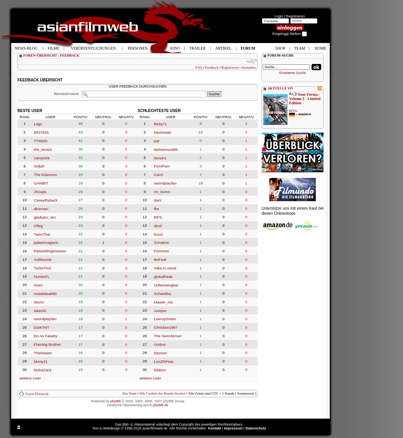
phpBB (115, 401)
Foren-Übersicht (37, 394)
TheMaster (43, 353)
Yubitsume (43, 259)
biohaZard (42, 370)
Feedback (211, 67)
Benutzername (66, 93)
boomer (160, 353)
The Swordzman (168, 336)
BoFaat (160, 259)
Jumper (160, 310)
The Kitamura (45, 174)
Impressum (233, 428)
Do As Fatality (45, 336)
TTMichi (40, 141)
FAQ (198, 67)
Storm (39, 302)
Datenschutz (255, 428)
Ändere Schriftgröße (252, 60)
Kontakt (214, 428)
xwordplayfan (45, 319)
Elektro (160, 370)
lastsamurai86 (165, 149)
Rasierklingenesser (50, 251)
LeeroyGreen (165, 319)
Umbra (159, 344)
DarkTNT (41, 327)
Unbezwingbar (166, 285)
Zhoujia (40, 192)
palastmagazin (46, 242)
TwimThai (42, 234)
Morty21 (41, 361)
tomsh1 (160, 157)
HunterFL (42, 276)
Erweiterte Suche (292, 73)
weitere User (30, 378)
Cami (158, 174)
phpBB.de (161, 405)
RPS (158, 217)
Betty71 (160, 124)
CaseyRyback (45, 200)
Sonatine (161, 242)
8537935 (41, 132)
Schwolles (162, 293)
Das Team (129, 393)
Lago (38, 124)
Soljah (39, 166)
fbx (156, 209)
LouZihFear (164, 361)
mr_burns (162, 192)
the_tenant (43, 149)
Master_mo (163, 302)
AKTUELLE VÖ (280, 88)
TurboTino (42, 268)
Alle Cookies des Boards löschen (162, 393)
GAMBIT (41, 183)
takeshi (40, 310)
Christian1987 (165, 327)
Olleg (38, 226)
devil (158, 226)
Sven (38, 285)
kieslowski (162, 132)
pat (156, 141)
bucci (158, 234)
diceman (41, 209)
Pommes (161, 251)
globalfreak (163, 276)
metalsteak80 (45, 293)
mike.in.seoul (165, 268)
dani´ (158, 200)
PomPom (162, 166)
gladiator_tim (45, 217)
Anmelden (248, 67)
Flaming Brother (47, 344)
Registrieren (295, 16)
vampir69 (42, 157)
